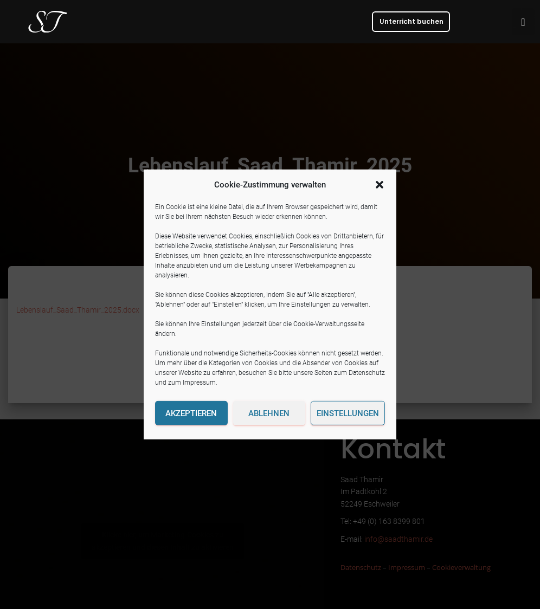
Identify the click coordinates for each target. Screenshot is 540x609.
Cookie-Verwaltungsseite (328, 324)
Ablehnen (269, 413)
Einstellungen (348, 413)
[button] (379, 184)
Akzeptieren (191, 413)
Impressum (199, 382)
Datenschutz (367, 373)
